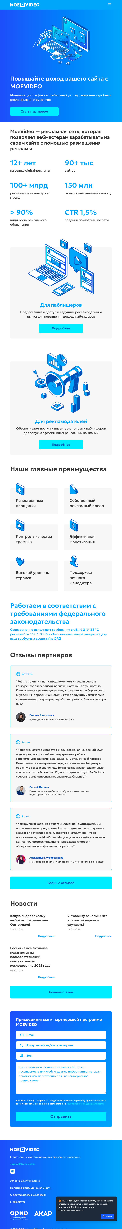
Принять (107, 1216)
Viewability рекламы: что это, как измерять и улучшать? (87, 920)
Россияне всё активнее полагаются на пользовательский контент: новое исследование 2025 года (30, 957)
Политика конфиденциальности (30, 1187)
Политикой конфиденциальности (85, 1103)
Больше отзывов (61, 883)
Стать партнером (34, 111)
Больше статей (61, 992)
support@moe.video (22, 1163)
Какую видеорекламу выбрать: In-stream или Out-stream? (29, 920)
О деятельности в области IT (28, 1194)
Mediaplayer (17, 1201)
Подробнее (61, 328)
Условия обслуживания (25, 1180)
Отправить (61, 1116)
